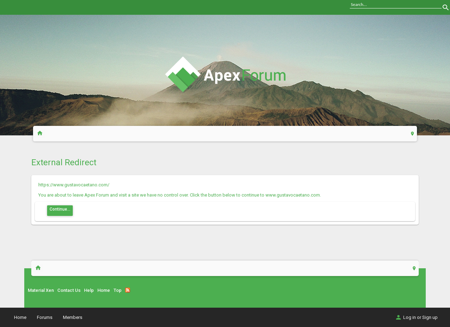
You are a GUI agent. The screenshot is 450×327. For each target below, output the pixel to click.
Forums (44, 317)
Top (118, 290)
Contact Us (69, 290)
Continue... (60, 209)
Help (89, 290)
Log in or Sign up (416, 317)
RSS (127, 290)
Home (103, 290)
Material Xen (41, 290)
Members (72, 317)
